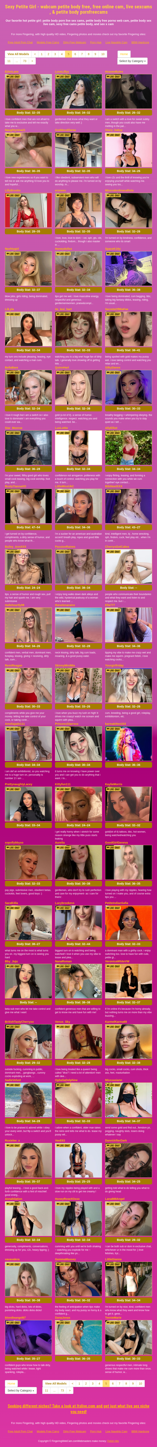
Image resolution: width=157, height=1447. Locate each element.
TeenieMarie (113, 1317)
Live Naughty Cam (116, 42)
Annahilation (13, 1198)
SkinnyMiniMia (65, 665)
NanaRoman (63, 961)
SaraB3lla (11, 903)
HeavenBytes (114, 71)
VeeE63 (60, 1140)
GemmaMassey (65, 1259)
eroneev (60, 190)
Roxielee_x (12, 1140)
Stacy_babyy (114, 130)
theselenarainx (65, 605)
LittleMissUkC (64, 486)
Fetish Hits (113, 1441)
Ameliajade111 (15, 723)
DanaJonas (62, 1317)
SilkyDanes (112, 367)
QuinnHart (62, 367)
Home (124, 54)
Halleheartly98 (14, 605)
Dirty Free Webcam (74, 42)
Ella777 (110, 605)
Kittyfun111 (63, 784)
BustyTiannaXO (15, 486)
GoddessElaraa (65, 130)
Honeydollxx (63, 248)
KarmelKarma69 (116, 1021)
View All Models (18, 54)
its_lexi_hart (63, 309)
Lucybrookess (64, 903)
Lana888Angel (114, 1198)
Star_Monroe (13, 428)
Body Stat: (28, 112)
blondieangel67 (15, 1317)
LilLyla (9, 309)
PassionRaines (65, 546)
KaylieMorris (113, 784)
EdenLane (12, 71)
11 (9, 61)
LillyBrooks (12, 190)
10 (102, 54)
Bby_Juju (11, 961)
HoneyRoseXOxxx (67, 1198)
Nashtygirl (12, 248)
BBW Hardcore (140, 42)
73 (24, 61)
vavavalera (12, 1259)
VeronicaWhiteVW (117, 961)
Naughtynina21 (15, 130)
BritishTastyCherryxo (19, 1021)
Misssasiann (113, 1080)
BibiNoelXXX (113, 486)
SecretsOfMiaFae (116, 309)
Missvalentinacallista (119, 190)
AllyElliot (111, 428)
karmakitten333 (115, 723)
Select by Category (132, 61)
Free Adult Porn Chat (20, 42)
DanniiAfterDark (116, 1140)
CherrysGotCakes (117, 546)
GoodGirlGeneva (116, 842)
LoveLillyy (62, 71)
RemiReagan (13, 665)
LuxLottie (61, 428)
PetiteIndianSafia (116, 903)
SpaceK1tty (113, 248)
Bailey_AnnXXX (15, 546)
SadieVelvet (13, 1080)
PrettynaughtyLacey (18, 784)
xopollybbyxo (14, 842)
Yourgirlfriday (114, 665)
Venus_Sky (62, 1021)
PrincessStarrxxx (66, 723)
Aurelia (60, 842)
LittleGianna (113, 1259)
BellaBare (11, 367)
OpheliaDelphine (66, 1080)
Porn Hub (95, 42)
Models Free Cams (48, 42)
